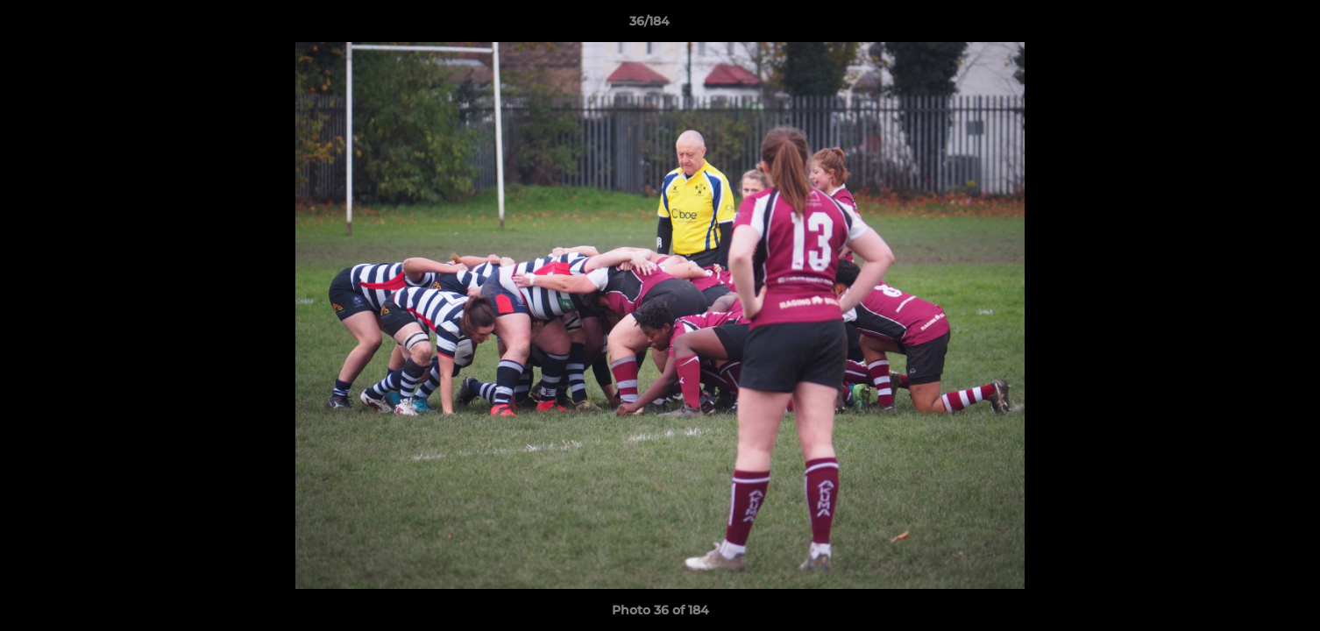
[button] (1246, 25)
